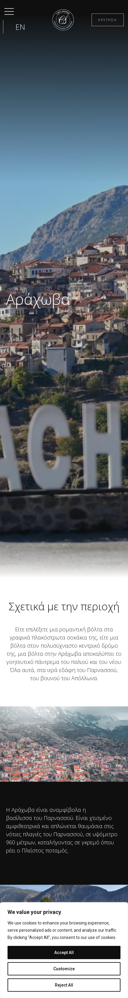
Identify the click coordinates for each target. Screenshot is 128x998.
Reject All (64, 985)
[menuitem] (20, 27)
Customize (64, 968)
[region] (64, 950)
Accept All (64, 952)
